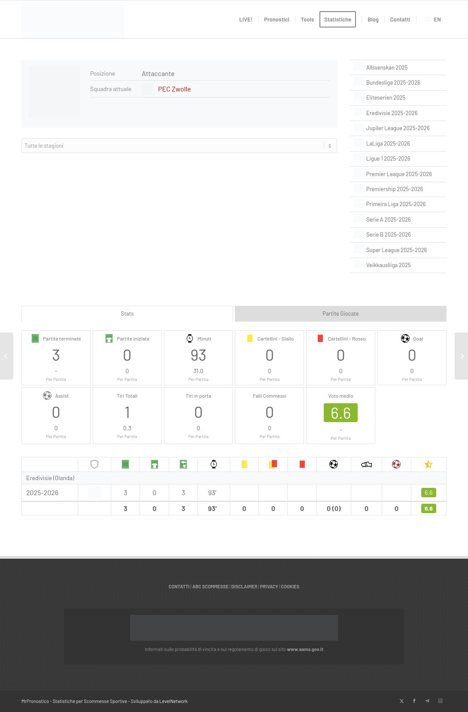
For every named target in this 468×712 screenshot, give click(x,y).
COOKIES (290, 586)
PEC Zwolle (174, 89)
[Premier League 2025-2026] (398, 174)
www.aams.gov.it (305, 649)
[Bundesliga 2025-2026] (398, 82)
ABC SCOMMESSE (210, 586)
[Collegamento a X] (401, 700)
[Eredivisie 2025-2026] (398, 113)
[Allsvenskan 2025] (398, 67)
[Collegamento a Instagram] (440, 700)
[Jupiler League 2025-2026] (398, 128)
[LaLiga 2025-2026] (398, 143)
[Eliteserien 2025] (398, 98)
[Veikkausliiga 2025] (398, 265)
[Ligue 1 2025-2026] (398, 159)
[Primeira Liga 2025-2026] (398, 204)
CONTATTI (179, 586)
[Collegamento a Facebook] (414, 700)
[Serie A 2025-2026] (398, 219)
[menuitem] (246, 19)
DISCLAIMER (244, 586)
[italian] (73, 24)
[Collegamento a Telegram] (427, 700)
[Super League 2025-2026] (398, 250)
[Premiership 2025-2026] (398, 189)
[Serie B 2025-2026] (398, 235)
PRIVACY (269, 586)
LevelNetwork (173, 701)
